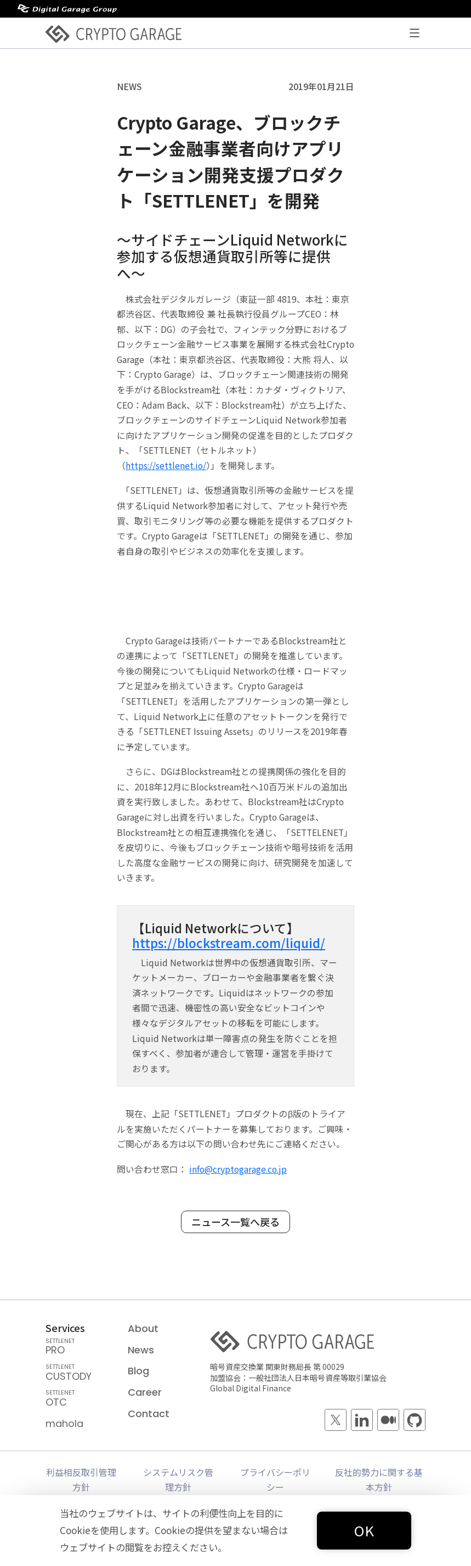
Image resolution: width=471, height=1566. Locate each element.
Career (145, 1392)
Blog (138, 1371)
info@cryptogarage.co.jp (238, 1169)
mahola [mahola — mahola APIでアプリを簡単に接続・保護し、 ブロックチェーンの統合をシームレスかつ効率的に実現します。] (64, 1423)
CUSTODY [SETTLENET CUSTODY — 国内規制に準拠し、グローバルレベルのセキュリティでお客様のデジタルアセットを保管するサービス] (79, 1374)
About (143, 1328)
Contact (148, 1413)
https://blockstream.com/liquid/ (228, 942)
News (141, 1350)
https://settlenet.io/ (166, 465)
